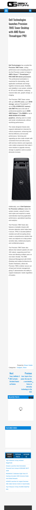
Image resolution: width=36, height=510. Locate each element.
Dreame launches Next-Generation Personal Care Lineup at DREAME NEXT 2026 (17, 468)
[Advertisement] (22, 50)
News (25, 367)
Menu (6, 11)
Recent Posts (9, 455)
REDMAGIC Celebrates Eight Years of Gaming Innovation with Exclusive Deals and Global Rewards (17, 476)
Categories (26, 455)
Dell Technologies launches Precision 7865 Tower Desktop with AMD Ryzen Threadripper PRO (19, 28)
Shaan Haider (28, 365)
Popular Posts (18, 455)
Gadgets (19, 367)
